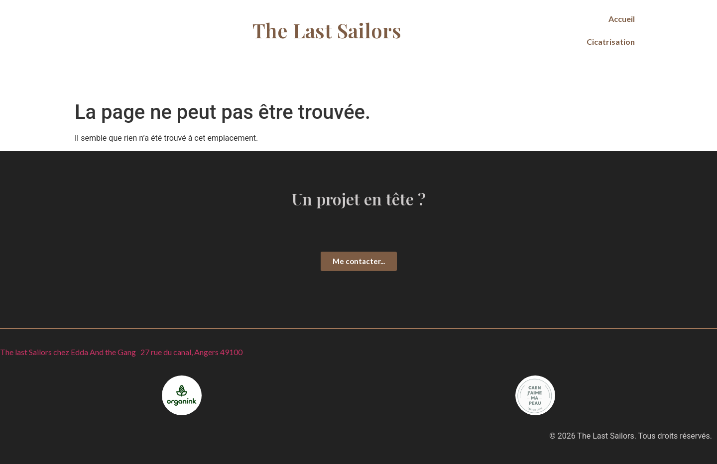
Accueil (621, 18)
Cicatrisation (611, 41)
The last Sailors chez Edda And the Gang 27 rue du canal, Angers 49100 (121, 352)
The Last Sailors (326, 30)
